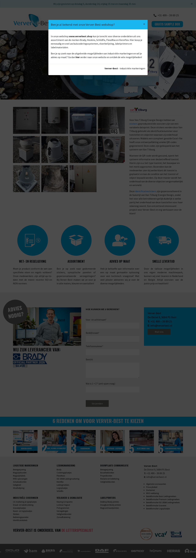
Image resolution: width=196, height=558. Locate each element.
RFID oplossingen (20, 479)
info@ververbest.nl (161, 325)
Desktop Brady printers (109, 502)
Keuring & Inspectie (64, 502)
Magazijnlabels (19, 475)
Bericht (89, 359)
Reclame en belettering (109, 479)
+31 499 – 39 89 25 (161, 321)
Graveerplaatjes (19, 508)
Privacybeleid (151, 487)
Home (67, 24)
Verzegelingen (62, 511)
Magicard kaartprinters (109, 508)
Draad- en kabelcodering (23, 505)
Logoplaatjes (62, 488)
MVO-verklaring (152, 493)
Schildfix (60, 491)
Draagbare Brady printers (110, 505)
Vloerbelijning (18, 488)
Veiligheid (17, 485)
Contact (141, 24)
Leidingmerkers (63, 485)
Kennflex (60, 482)
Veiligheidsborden (107, 482)
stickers (133, 123)
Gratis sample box (167, 24)
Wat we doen (84, 24)
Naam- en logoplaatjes (22, 511)
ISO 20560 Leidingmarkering (68, 479)
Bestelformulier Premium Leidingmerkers (162, 499)
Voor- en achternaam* (96, 319)
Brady (59, 469)
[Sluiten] (192, 4)
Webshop (125, 24)
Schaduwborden (19, 482)
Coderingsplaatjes (64, 472)
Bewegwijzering (19, 469)
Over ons (106, 24)
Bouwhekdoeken (107, 472)
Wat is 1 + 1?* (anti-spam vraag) (100, 383)
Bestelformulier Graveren (156, 505)
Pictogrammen (63, 508)
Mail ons (159, 331)
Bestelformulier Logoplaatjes (158, 508)
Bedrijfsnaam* (92, 332)
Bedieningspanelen (20, 517)
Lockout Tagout (63, 505)
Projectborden (106, 475)
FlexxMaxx (61, 475)
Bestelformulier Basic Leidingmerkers (161, 496)
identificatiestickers (145, 191)
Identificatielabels (20, 520)
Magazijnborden (19, 472)
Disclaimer (150, 490)
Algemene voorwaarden (156, 484)
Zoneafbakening (63, 517)
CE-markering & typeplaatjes (25, 502)
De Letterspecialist (77, 530)
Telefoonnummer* (94, 346)
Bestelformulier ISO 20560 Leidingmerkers (163, 502)
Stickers (16, 514)
